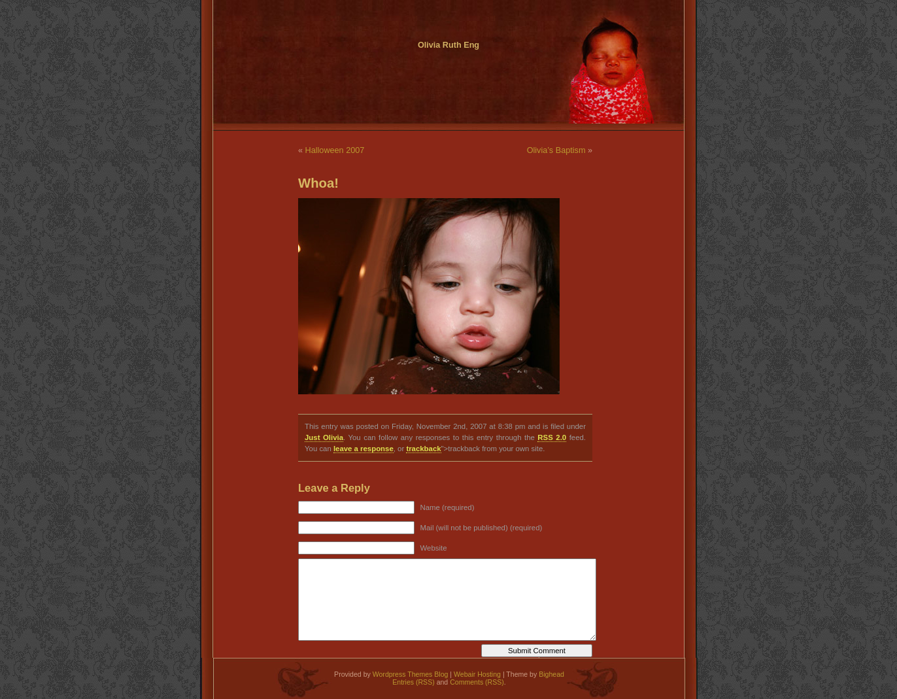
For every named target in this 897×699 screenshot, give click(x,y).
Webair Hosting (477, 674)
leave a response (363, 448)
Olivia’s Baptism (556, 150)
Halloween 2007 (335, 150)
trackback (423, 448)
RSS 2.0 (551, 437)
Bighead (551, 674)
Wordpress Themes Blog (410, 674)
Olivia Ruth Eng (448, 45)
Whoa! (318, 183)
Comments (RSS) (477, 682)
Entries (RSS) (413, 682)
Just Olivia (324, 437)
